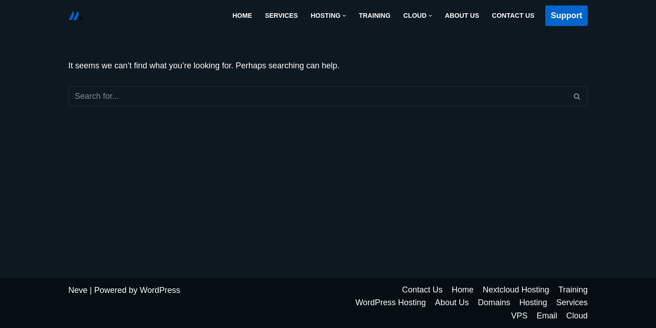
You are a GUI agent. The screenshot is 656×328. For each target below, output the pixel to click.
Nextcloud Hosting (516, 289)
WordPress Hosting (390, 302)
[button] (344, 15)
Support (566, 15)
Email (547, 315)
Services (281, 15)
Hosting (533, 302)
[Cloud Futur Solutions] (75, 15)
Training (375, 15)
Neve (77, 290)
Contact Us (513, 15)
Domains (494, 302)
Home (242, 15)
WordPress (160, 290)
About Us (462, 15)
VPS (519, 315)
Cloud (577, 315)
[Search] (317, 96)
